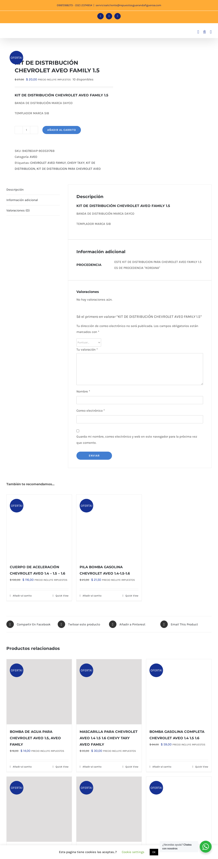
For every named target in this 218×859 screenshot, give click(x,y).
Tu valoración (87, 349)
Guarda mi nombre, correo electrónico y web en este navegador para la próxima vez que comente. (136, 439)
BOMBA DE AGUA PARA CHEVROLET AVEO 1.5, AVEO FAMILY (35, 738)
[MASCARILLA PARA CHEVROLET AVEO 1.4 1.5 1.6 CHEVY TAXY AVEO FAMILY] (109, 691)
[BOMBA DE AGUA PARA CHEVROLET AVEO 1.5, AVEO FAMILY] (39, 691)
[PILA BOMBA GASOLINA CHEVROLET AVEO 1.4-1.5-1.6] (109, 527)
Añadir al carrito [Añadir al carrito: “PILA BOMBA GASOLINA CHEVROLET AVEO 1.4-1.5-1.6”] (92, 595)
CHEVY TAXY (76, 163)
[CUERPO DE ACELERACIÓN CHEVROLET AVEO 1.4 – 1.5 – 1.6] (39, 527)
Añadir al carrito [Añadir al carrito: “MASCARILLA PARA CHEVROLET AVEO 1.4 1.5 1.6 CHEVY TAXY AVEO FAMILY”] (92, 766)
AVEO (33, 157)
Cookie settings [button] (133, 852)
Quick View (62, 595)
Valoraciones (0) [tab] (18, 210)
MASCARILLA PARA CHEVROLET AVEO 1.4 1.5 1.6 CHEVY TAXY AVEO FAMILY (109, 738)
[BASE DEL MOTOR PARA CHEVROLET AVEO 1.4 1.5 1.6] (178, 809)
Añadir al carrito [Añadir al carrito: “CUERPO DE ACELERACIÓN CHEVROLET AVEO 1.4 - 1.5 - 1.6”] (22, 595)
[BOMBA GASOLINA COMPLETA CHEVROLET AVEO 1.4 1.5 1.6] (178, 691)
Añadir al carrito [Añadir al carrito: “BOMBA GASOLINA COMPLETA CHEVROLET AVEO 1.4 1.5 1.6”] (161, 766)
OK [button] (154, 852)
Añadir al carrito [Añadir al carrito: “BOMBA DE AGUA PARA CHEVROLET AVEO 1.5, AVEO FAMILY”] (22, 766)
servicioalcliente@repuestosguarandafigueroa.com (128, 5)
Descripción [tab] (15, 189)
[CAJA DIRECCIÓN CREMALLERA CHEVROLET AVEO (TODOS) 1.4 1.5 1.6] (39, 809)
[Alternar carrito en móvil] (198, 32)
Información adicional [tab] (22, 200)
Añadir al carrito (61, 129)
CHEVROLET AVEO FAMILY (48, 163)
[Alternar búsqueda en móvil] (204, 32)
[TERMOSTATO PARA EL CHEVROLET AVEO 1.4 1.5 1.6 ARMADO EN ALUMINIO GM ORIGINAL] (109, 809)
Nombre (83, 391)
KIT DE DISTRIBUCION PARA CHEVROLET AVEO (69, 169)
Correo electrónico (90, 410)
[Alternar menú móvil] (211, 32)
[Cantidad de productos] (26, 130)
